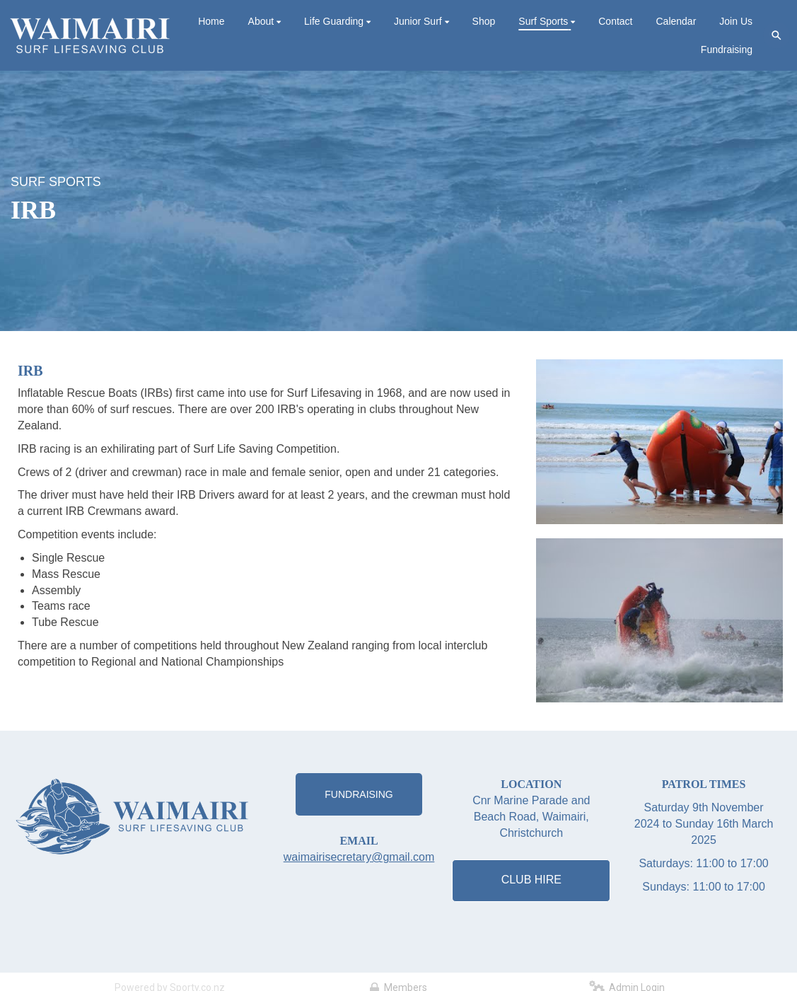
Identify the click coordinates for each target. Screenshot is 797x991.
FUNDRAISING (358, 794)
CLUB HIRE (531, 880)
